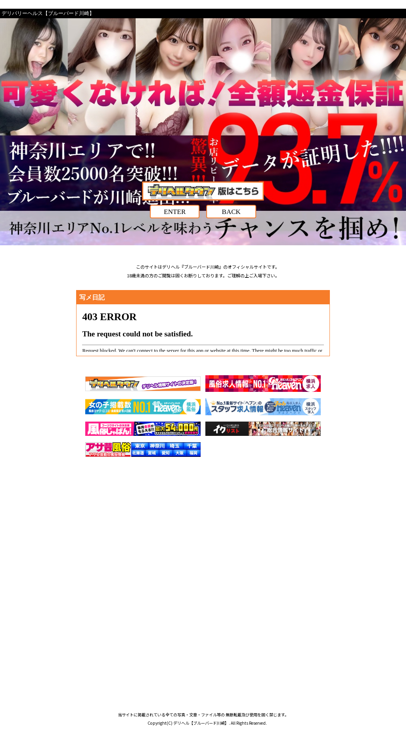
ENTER (175, 212)
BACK (231, 212)
